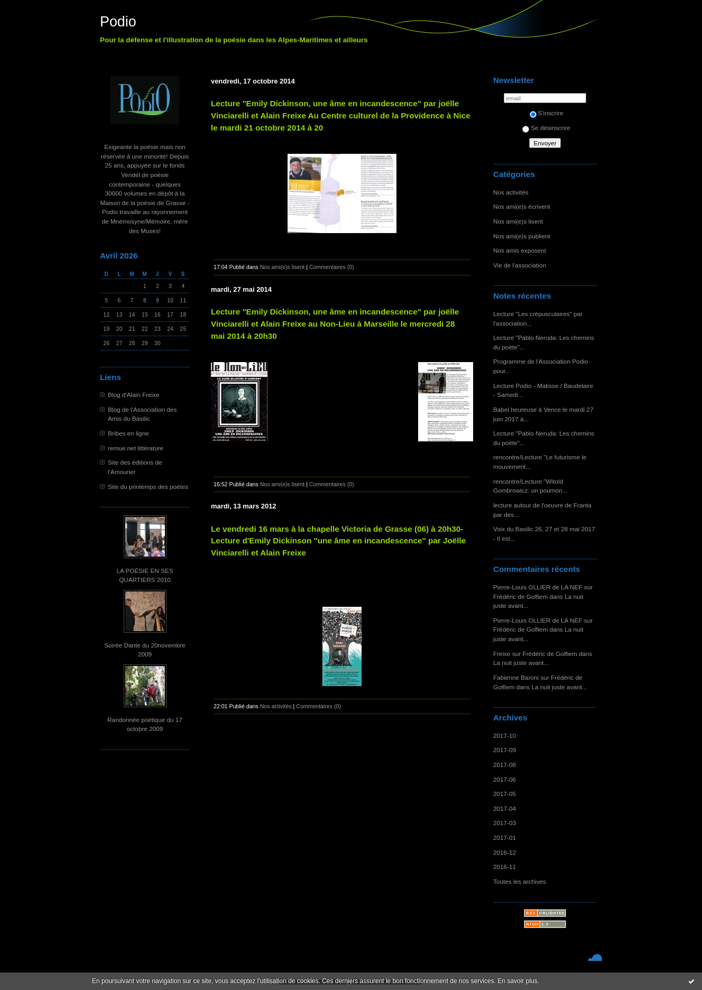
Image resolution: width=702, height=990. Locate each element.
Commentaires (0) (331, 267)
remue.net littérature (135, 448)
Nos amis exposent (519, 250)
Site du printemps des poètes (148, 486)
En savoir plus (517, 981)
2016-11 (504, 866)
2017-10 (504, 735)
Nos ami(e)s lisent (518, 221)
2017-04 (504, 808)
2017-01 (504, 837)
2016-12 (504, 852)
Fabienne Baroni (516, 677)
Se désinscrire (546, 127)
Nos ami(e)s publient (521, 236)
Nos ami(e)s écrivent (521, 206)
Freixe (502, 653)
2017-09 (504, 749)
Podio (118, 22)
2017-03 (504, 822)
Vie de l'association (519, 265)
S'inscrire (547, 112)
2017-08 (504, 764)
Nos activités (511, 192)
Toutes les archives (519, 881)
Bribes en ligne (128, 433)
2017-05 (504, 793)
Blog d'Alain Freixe (134, 394)
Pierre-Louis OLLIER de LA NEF (538, 587)
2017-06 (504, 779)
